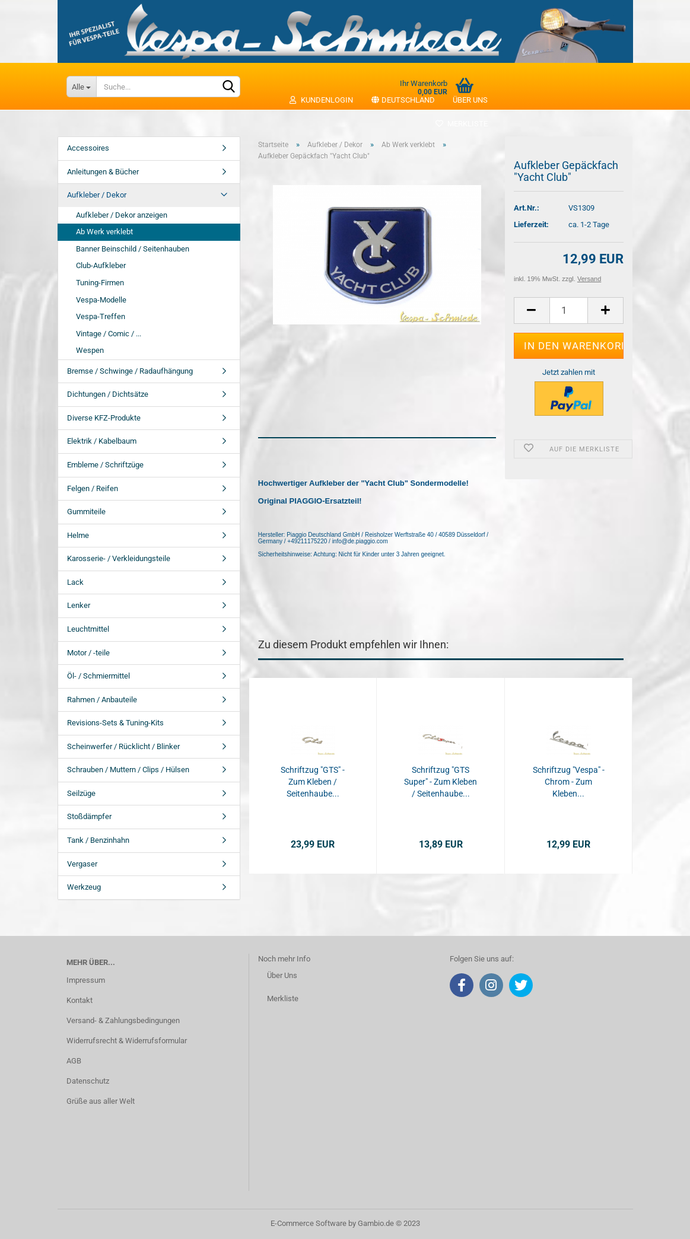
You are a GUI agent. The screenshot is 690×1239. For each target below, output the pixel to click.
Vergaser (82, 863)
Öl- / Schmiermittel (98, 675)
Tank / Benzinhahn (98, 840)
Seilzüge (81, 793)
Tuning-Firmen (100, 282)
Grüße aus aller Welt (100, 1101)
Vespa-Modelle (101, 299)
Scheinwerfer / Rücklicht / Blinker (123, 746)
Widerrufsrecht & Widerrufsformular (126, 1040)
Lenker (78, 605)
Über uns (470, 99)
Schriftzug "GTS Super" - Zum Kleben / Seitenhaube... (440, 781)
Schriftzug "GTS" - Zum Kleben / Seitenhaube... (313, 781)
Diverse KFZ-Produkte (104, 417)
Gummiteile (86, 511)
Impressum (85, 980)
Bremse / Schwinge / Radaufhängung (130, 371)
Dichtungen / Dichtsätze (107, 394)
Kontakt (79, 1000)
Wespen (90, 350)
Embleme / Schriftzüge (105, 464)
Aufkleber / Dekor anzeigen (121, 215)
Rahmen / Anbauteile (102, 699)
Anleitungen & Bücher (103, 171)
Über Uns (282, 975)
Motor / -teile (88, 652)
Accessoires (88, 148)
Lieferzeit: (531, 224)
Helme (78, 535)
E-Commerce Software (308, 1223)
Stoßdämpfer (89, 816)
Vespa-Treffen (100, 316)
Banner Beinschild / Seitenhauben (132, 248)
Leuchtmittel (88, 629)
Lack (75, 582)
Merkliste (461, 123)
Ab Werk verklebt (104, 231)
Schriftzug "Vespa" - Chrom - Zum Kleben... (569, 781)
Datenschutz (87, 1080)
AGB (73, 1060)
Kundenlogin (320, 99)
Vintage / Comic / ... (108, 333)
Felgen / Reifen (92, 488)
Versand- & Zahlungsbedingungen (123, 1020)
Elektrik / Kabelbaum (101, 441)
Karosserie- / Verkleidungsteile (118, 558)
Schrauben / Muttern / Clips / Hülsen (128, 769)
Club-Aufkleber (101, 265)
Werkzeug (84, 887)
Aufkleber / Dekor (96, 194)
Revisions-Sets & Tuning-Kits (115, 722)
